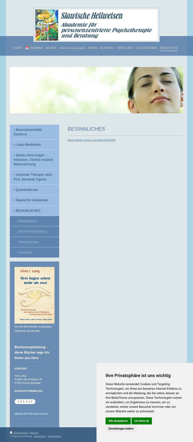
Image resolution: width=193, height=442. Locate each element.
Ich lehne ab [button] (142, 420)
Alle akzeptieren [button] (118, 420)
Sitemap (34, 433)
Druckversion (19, 433)
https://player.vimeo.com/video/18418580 (92, 140)
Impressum (40, 436)
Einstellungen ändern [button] (121, 428)
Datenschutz (54, 436)
